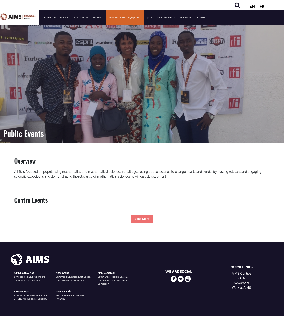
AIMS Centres (241, 273)
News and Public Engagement (124, 17)
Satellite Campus (166, 17)
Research (97, 17)
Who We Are (61, 17)
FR (262, 6)
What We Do (80, 17)
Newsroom (241, 283)
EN (252, 6)
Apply (149, 17)
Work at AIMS (241, 287)
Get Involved (185, 17)
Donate (201, 17)
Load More (142, 219)
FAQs (242, 278)
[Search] (237, 5)
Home (47, 17)
